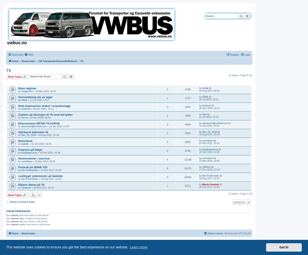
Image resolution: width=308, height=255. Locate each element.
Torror (24, 117)
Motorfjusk (25, 141)
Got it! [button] (284, 247)
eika (204, 114)
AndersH (26, 109)
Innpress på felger (30, 149)
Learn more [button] (138, 247)
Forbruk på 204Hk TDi (32, 167)
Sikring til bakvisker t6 (33, 132)
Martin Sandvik (210, 184)
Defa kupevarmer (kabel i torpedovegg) (44, 106)
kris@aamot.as (29, 152)
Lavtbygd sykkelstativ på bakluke (40, 176)
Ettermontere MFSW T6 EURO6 (39, 123)
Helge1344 (27, 91)
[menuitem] (28, 54)
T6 (8, 70)
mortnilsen (207, 140)
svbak (205, 88)
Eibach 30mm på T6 (31, 184)
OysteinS (26, 187)
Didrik (24, 100)
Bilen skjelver (27, 88)
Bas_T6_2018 (28, 135)
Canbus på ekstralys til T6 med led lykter (45, 114)
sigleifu (25, 144)
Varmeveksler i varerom (34, 158)
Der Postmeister (29, 170)
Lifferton (206, 167)
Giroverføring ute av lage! (35, 97)
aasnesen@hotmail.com (34, 126)
